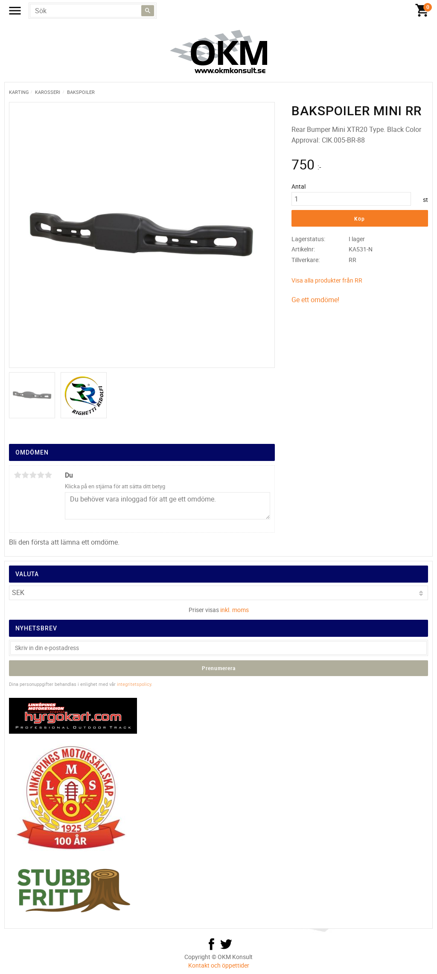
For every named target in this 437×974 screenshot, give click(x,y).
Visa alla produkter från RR (326, 280)
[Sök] (147, 10)
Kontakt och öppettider (218, 965)
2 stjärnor (25, 475)
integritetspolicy (134, 684)
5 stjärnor (48, 475)
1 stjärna (17, 475)
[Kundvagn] (422, 10)
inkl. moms (234, 610)
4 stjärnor (40, 475)
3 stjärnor (33, 475)
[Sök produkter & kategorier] (92, 10)
